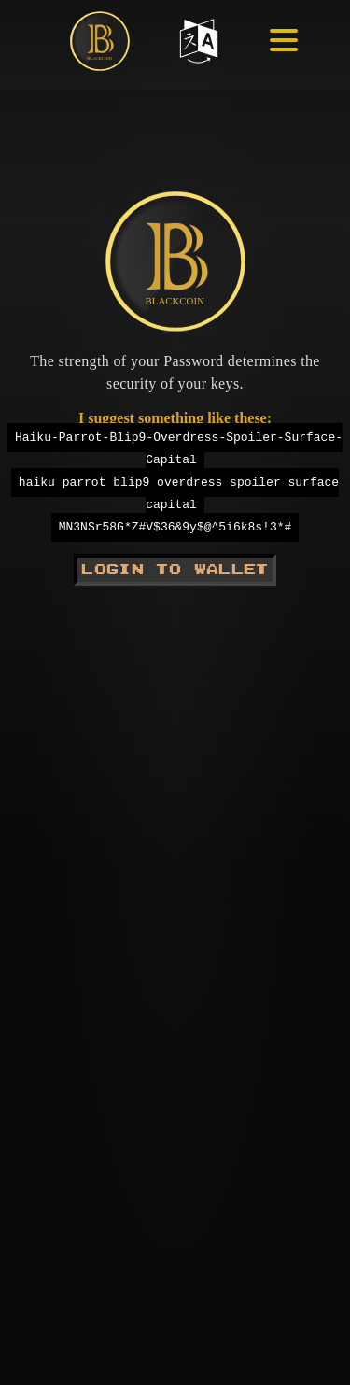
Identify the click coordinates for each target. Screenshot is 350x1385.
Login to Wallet (175, 569)
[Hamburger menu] (269, 47)
